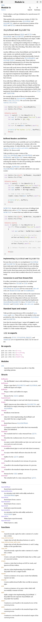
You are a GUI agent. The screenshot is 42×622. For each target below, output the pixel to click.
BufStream (4, 383)
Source (3, 10)
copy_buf (4, 548)
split (2, 592)
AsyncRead (4, 497)
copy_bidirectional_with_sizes (10, 542)
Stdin (3, 463)
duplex (3, 555)
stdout (3, 613)
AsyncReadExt (5, 501)
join (2, 567)
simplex (3, 580)
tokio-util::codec (29, 304)
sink (2, 586)
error (12, 315)
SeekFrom (19, 357)
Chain (3, 394)
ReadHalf (4, 431)
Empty (3, 402)
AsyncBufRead (5, 487)
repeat (3, 573)
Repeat (3, 440)
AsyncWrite (4, 516)
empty (3, 561)
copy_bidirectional (7, 538)
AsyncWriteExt (5, 520)
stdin (3, 607)
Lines (3, 421)
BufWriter (4, 389)
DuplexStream (5, 398)
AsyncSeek (4, 506)
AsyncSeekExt (5, 510)
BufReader (4, 379)
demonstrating (21, 98)
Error (18, 350)
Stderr (3, 459)
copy (2, 532)
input (35, 313)
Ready (3, 436)
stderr (3, 601)
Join (2, 415)
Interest (3, 410)
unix (2, 366)
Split (2, 454)
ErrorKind (20, 353)
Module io (19, 2)
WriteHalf (4, 476)
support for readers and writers (15, 148)
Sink (2, 450)
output (5, 315)
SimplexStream (6, 446)
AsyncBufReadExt (6, 491)
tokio (3, 5)
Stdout (3, 467)
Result (18, 355)
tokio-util (36, 288)
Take (2, 471)
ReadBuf (4, 425)
